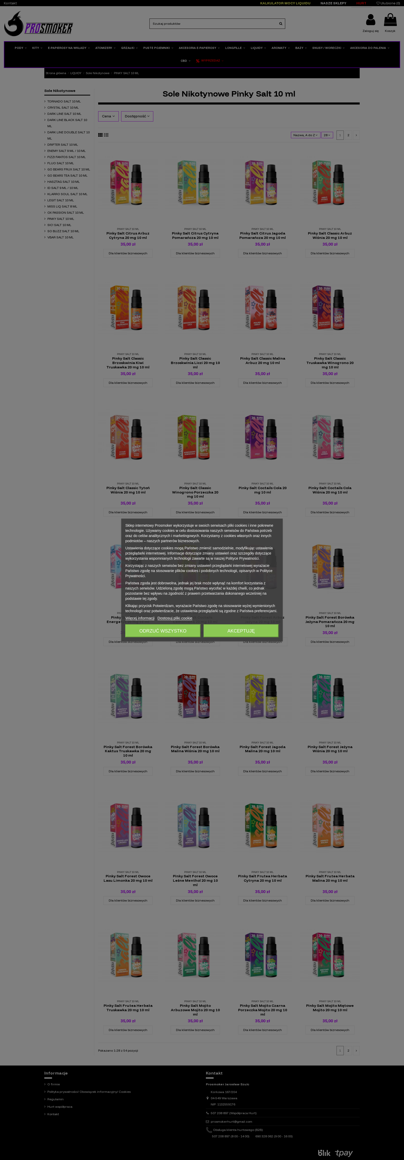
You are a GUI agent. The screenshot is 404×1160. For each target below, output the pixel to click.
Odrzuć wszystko (163, 631)
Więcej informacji (139, 618)
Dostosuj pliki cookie (174, 618)
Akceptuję (241, 631)
